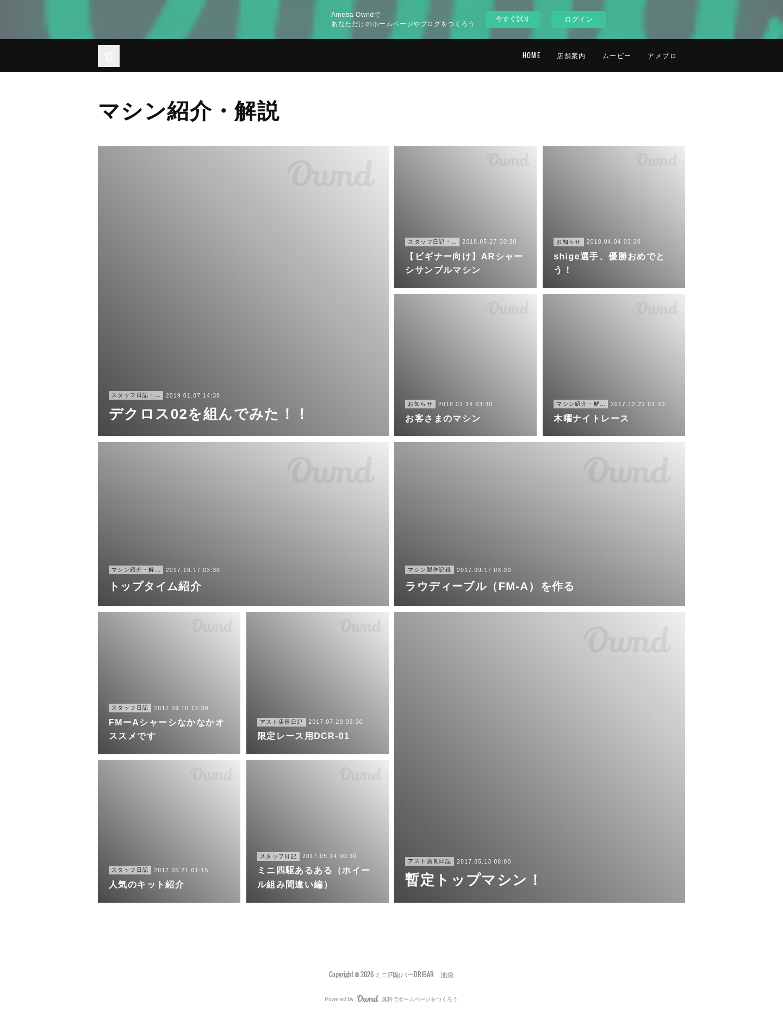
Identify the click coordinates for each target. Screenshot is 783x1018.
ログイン (578, 19)
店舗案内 (571, 55)
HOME (532, 55)
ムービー (617, 55)
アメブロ (662, 55)
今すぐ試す (513, 19)
